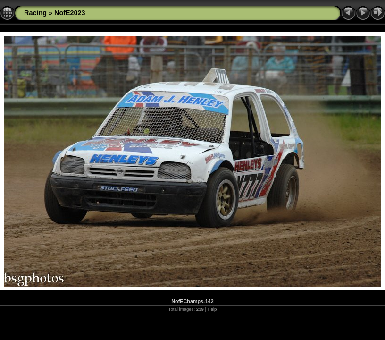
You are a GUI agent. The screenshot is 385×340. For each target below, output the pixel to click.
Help (212, 309)
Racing (35, 13)
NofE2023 (69, 13)
